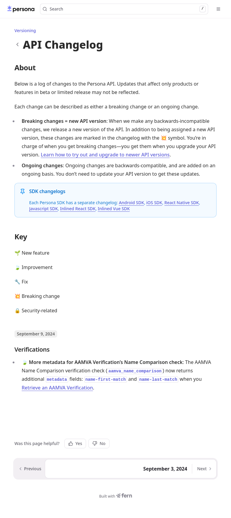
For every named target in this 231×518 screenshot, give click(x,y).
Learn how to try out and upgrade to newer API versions (105, 154)
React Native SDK (182, 202)
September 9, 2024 (36, 334)
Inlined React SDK (78, 208)
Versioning (25, 30)
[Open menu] (218, 9)
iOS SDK (154, 202)
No (98, 443)
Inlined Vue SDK (114, 208)
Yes (75, 443)
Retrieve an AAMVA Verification (57, 387)
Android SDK (131, 202)
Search (124, 9)
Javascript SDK (43, 208)
